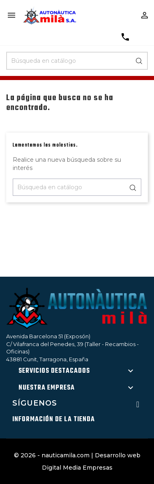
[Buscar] (77, 61)
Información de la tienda (53, 419)
